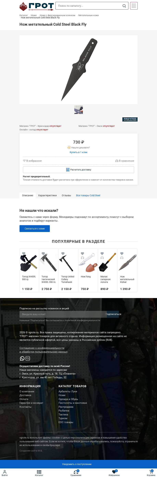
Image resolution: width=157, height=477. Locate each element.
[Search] (124, 6)
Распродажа (66, 408)
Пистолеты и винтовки (73, 404)
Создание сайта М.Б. (31, 454)
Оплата (24, 400)
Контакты (26, 408)
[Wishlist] (23, 254)
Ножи (62, 396)
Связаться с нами (35, 228)
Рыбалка (64, 413)
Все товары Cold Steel (88, 195)
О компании (27, 391)
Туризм (63, 421)
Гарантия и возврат (31, 404)
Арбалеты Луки (68, 391)
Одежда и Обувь (68, 400)
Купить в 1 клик (78, 152)
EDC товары (66, 426)
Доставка (25, 396)
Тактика (63, 417)
